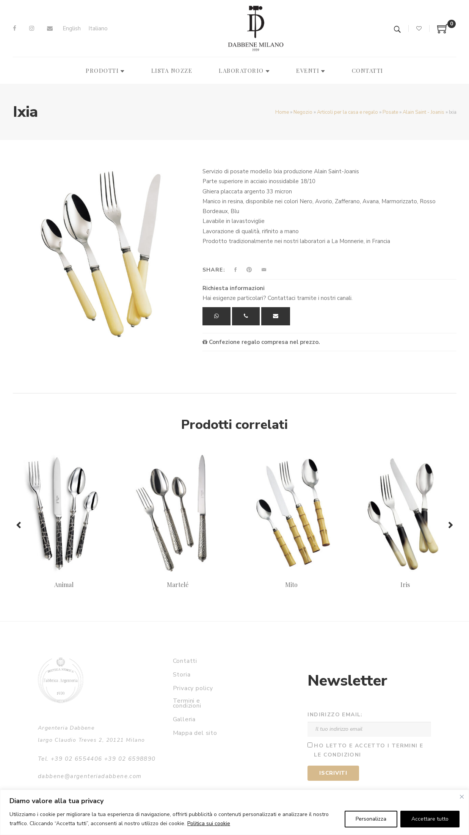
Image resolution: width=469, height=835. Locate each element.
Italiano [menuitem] (98, 28)
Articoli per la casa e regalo (347, 112)
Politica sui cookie (208, 823)
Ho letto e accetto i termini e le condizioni (368, 750)
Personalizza (371, 818)
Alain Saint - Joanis (423, 112)
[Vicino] (462, 797)
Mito (291, 585)
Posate (390, 112)
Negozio (302, 112)
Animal (64, 585)
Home (282, 112)
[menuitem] (72, 29)
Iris (405, 585)
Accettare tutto (430, 818)
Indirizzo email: (334, 714)
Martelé (177, 585)
